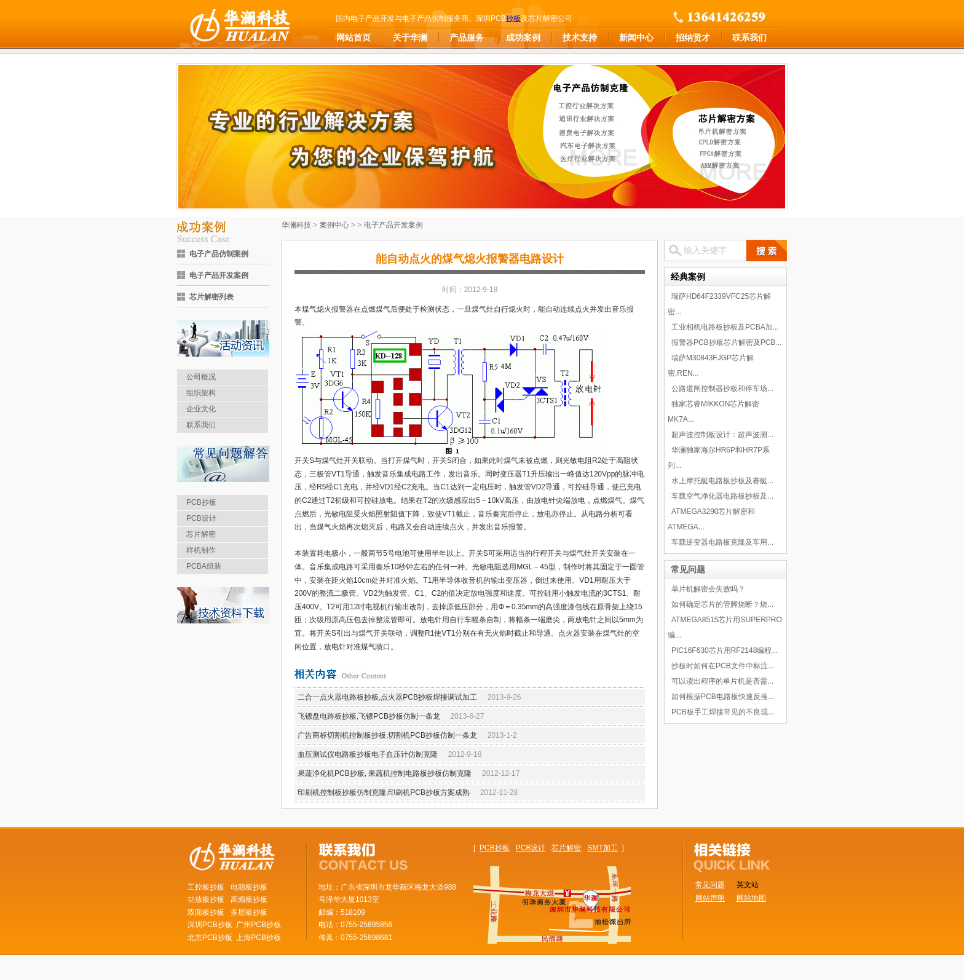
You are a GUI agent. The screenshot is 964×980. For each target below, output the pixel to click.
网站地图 (751, 898)
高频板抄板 (249, 899)
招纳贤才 (693, 37)
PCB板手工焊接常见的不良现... (722, 712)
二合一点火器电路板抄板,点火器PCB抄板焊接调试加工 (387, 697)
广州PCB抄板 (258, 924)
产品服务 (466, 37)
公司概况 (201, 377)
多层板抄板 (249, 912)
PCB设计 (201, 518)
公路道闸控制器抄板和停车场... (722, 388)
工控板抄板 (206, 887)
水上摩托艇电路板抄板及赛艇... (722, 480)
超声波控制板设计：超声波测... (722, 434)
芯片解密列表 (211, 297)
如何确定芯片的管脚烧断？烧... (722, 604)
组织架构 (201, 393)
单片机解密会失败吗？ (708, 589)
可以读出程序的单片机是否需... (722, 681)
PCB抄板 (201, 502)
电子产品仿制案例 (218, 254)
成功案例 (523, 37)
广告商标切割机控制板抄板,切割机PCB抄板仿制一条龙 (387, 735)
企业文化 (201, 409)
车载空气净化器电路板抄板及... (722, 496)
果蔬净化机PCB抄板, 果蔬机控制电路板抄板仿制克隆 (385, 773)
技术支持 (580, 37)
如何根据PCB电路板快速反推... (722, 696)
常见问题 (688, 569)
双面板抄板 (206, 912)
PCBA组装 (203, 566)
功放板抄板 (206, 899)
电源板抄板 (249, 887)
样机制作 (201, 550)
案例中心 (334, 225)
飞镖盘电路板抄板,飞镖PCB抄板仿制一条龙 (369, 716)
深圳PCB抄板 (210, 924)
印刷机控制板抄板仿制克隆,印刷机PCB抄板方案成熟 (384, 792)
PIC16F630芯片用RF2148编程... (724, 650)
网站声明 (710, 898)
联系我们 (749, 37)
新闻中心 (636, 37)
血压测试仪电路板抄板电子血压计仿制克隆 (368, 754)
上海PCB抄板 (258, 937)
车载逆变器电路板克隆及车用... (722, 542)
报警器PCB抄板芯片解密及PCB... (726, 342)
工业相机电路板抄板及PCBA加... (725, 327)
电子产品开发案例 (218, 275)
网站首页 (353, 37)
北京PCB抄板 (210, 937)
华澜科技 (296, 225)
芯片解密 (201, 534)
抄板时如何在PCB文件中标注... (722, 666)
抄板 (513, 18)
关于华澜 (410, 37)
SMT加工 (602, 848)
